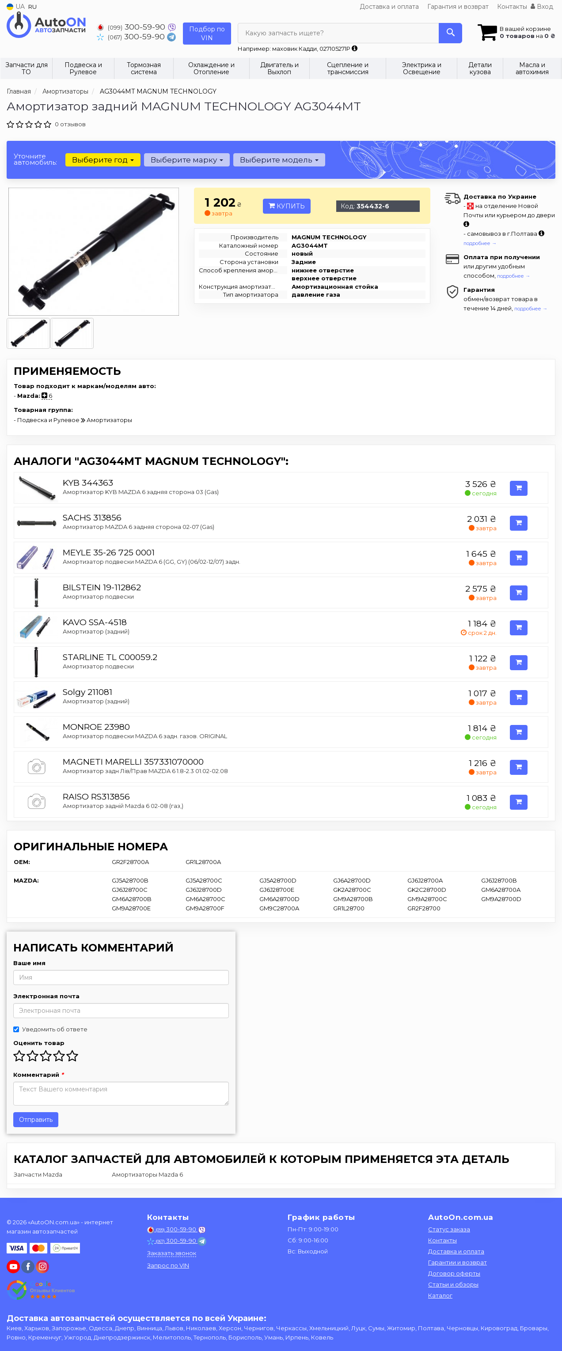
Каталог (440, 1295)
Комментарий (38, 1074)
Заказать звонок (171, 1253)
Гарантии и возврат (457, 1262)
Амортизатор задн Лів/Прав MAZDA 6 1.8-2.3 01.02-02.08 (145, 770)
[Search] (450, 33)
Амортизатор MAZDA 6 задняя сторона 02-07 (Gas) (138, 526)
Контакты (512, 7)
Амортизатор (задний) (96, 631)
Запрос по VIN (168, 1265)
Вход (542, 7)
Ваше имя (29, 962)
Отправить (36, 1120)
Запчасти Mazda (38, 1174)
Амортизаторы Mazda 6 (147, 1174)
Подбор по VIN (207, 33)
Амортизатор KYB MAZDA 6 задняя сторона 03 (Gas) (141, 491)
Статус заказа (449, 1229)
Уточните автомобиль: (35, 159)
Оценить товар (39, 1042)
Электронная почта (46, 996)
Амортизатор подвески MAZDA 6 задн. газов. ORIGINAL (145, 736)
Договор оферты (454, 1273)
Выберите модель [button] (279, 159)
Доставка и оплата (389, 7)
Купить (287, 206)
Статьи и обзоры (453, 1284)
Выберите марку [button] (187, 159)
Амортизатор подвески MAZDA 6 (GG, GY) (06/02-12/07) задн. (151, 561)
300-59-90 (132, 26)
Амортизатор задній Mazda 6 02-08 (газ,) (123, 805)
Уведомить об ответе (50, 1029)
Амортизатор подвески (98, 596)
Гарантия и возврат (458, 7)
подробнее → (480, 243)
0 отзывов (70, 124)
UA (16, 7)
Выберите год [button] (103, 159)
